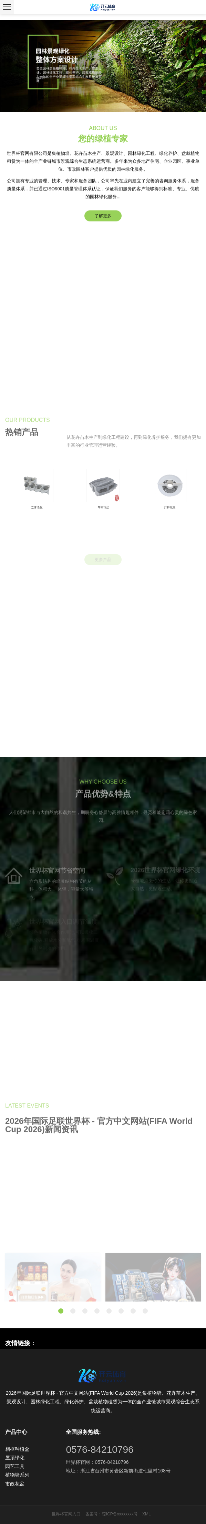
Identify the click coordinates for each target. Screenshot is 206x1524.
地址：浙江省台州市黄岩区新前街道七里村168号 (118, 1470)
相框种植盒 (17, 1449)
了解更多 (103, 218)
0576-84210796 (99, 1449)
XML (146, 1514)
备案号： (93, 1514)
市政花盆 (14, 1484)
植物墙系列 (17, 1475)
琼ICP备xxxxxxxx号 (120, 1514)
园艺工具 (14, 1466)
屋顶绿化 (14, 1457)
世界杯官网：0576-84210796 (97, 1462)
